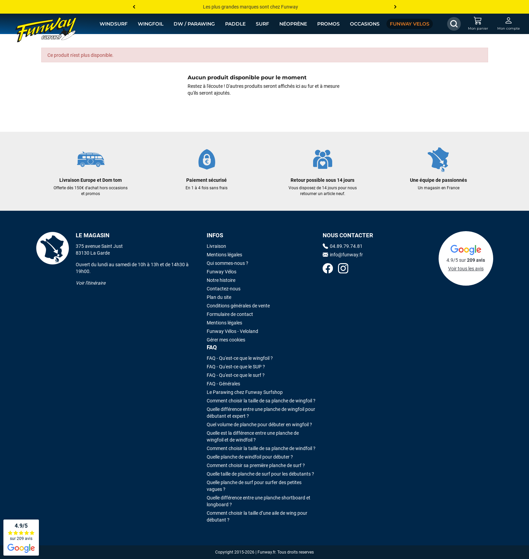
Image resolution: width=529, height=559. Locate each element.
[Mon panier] (477, 24)
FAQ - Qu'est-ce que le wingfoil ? (240, 358)
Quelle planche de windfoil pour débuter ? (250, 457)
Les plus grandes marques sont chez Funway (250, 7)
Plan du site (219, 297)
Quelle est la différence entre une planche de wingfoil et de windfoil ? (253, 436)
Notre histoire (221, 280)
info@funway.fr (343, 254)
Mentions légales (224, 254)
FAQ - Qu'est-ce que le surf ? (236, 375)
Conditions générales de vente (238, 305)
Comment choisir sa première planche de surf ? (256, 465)
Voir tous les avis (466, 268)
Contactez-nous (223, 288)
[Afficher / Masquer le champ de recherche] (454, 24)
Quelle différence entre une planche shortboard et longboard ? (258, 501)
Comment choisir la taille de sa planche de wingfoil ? (261, 400)
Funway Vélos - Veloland (232, 331)
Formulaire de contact (230, 314)
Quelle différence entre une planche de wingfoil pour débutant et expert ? (261, 412)
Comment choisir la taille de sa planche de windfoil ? (261, 448)
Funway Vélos (221, 271)
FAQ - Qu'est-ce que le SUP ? (236, 366)
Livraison (216, 246)
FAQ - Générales (223, 383)
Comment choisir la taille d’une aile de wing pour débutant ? (257, 516)
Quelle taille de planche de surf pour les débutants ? (260, 474)
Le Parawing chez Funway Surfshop (245, 392)
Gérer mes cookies (226, 339)
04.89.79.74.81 (343, 246)
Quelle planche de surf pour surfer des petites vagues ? (254, 486)
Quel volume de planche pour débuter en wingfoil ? (259, 424)
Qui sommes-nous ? (227, 263)
